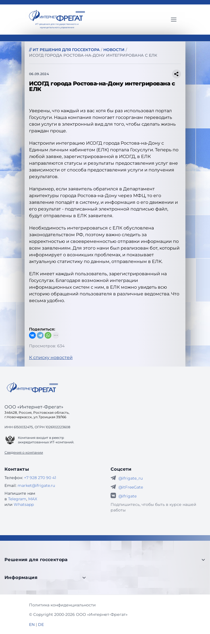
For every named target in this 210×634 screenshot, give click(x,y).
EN (32, 624)
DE (41, 624)
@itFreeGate (130, 487)
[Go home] (32, 387)
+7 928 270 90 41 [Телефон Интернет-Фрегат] (40, 477)
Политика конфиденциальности (62, 604)
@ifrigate (127, 496)
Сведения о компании (23, 452)
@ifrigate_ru (130, 478)
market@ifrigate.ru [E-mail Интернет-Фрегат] (36, 485)
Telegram (17, 498)
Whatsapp (24, 504)
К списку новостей (51, 357)
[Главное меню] (173, 19)
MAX (32, 498)
